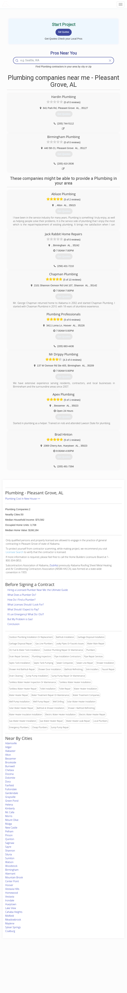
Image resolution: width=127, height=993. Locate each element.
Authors (93, 968)
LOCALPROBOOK (21, 4)
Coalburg (10, 931)
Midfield (9, 915)
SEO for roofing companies (102, 976)
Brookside (10, 762)
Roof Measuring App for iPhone (60, 972)
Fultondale (11, 789)
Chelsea (9, 770)
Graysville (10, 797)
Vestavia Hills (12, 889)
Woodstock (11, 866)
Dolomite (10, 777)
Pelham (9, 831)
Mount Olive (11, 820)
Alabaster (10, 751)
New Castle (11, 827)
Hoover (9, 885)
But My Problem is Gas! (20, 619)
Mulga (8, 823)
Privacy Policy (96, 964)
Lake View (10, 908)
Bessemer (10, 758)
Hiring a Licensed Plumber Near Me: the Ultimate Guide (37, 590)
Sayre (8, 846)
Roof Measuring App (55, 968)
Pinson (9, 835)
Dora (8, 781)
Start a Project (18, 968)
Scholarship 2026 (97, 960)
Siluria (8, 854)
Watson (9, 862)
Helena (9, 804)
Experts (49, 964)
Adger (8, 747)
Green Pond (11, 800)
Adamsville (11, 743)
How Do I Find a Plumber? (21, 599)
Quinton (9, 839)
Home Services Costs (22, 960)
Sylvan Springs (13, 927)
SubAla (54, 565)
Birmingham (12, 869)
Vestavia (9, 896)
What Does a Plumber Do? (21, 594)
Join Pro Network (54, 960)
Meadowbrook (13, 919)
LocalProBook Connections (102, 972)
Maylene (9, 923)
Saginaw (9, 843)
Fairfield (9, 785)
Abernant (10, 873)
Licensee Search (14, 552)
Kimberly (10, 808)
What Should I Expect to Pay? (23, 609)
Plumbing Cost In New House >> (22, 498)
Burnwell (10, 766)
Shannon (10, 850)
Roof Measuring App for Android (61, 976)
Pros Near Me (18, 964)
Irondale (9, 900)
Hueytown (10, 904)
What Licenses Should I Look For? (25, 604)
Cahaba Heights (13, 912)
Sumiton (9, 858)
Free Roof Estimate (20, 972)
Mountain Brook (14, 877)
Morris (8, 816)
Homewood (11, 892)
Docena (9, 774)
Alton (8, 754)
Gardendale (11, 793)
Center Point (12, 881)
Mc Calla (9, 812)
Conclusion (13, 624)
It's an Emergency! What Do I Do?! (25, 614)
